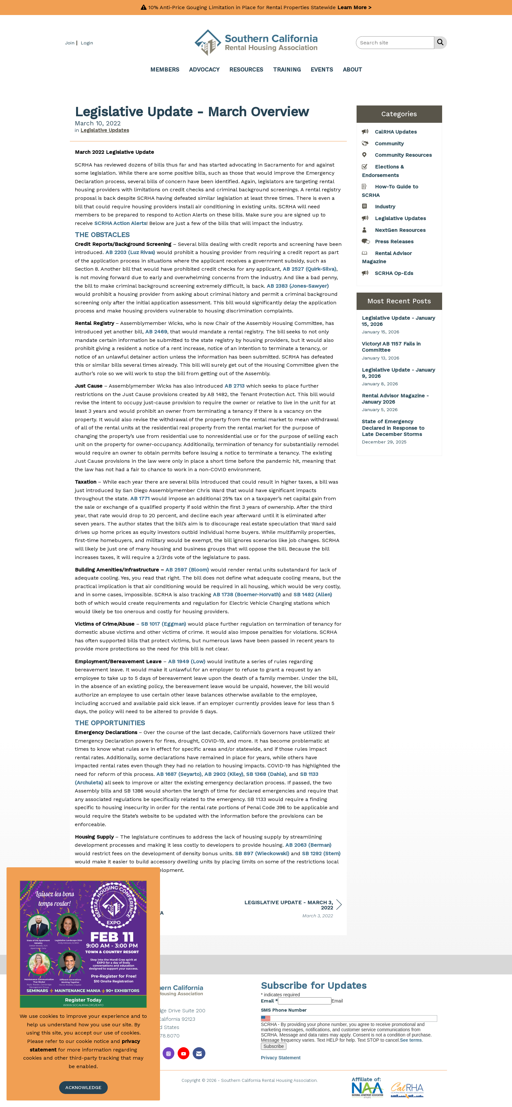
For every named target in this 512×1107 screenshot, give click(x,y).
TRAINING (287, 69)
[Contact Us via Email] (199, 1053)
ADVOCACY (204, 69)
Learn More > (354, 7)
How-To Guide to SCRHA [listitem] (390, 190)
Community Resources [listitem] (397, 154)
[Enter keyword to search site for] (395, 42)
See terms (411, 1040)
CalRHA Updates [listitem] (389, 131)
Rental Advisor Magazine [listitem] (387, 257)
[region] (293, 910)
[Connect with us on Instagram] (168, 1053)
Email (269, 1000)
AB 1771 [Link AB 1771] (140, 498)
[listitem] (72, 43)
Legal (324, 1080)
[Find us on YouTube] (183, 1053)
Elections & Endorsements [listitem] (383, 170)
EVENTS (322, 69)
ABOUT (352, 69)
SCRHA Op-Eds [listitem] (387, 272)
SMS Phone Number (284, 1010)
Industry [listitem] (378, 206)
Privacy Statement (280, 1057)
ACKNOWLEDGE (83, 1087)
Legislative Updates (105, 130)
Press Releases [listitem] (387, 241)
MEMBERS (164, 69)
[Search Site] (439, 42)
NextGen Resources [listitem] (393, 229)
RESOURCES (246, 69)
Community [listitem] (383, 143)
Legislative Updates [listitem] (394, 218)
